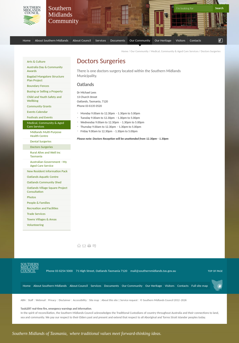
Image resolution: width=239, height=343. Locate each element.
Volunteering (35, 225)
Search (219, 8)
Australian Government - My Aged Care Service (48, 164)
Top (210, 271)
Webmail (41, 300)
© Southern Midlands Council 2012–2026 (163, 300)
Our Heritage (163, 40)
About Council (82, 40)
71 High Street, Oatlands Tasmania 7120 (101, 271)
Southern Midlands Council (30, 267)
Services (100, 40)
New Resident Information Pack (47, 171)
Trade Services (36, 214)
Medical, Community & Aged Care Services (174, 51)
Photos (31, 197)
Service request (129, 300)
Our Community (139, 40)
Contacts (195, 40)
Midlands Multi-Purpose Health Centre (45, 134)
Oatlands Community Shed (44, 182)
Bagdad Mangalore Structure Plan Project (45, 78)
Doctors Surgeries (41, 147)
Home (27, 40)
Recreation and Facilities (42, 208)
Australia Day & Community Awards (45, 69)
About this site (109, 300)
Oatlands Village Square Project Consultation (47, 190)
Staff (30, 300)
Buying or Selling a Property (45, 91)
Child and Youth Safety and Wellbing (44, 99)
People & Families (38, 203)
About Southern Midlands (51, 40)
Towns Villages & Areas (42, 219)
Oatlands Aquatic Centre (42, 177)
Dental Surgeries (40, 141)
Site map (94, 300)
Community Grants (39, 106)
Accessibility (80, 300)
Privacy (52, 300)
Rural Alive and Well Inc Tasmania (45, 154)
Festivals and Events (40, 117)
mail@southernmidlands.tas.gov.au (153, 271)
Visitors (180, 40)
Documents (117, 40)
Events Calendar (37, 112)
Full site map (199, 286)
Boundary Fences (38, 86)
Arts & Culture (36, 61)
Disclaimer (64, 300)
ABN (23, 300)
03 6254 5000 (64, 271)
